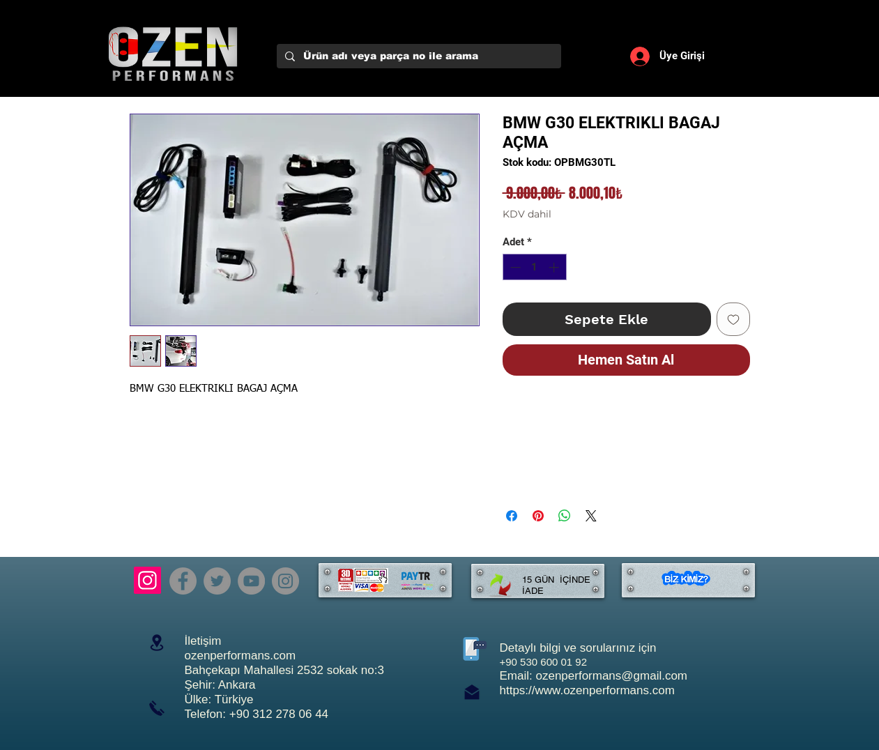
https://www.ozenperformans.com (587, 690)
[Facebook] (183, 581)
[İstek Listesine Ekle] (733, 319)
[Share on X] (591, 515)
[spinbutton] (534, 267)
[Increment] (555, 267)
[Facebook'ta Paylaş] (511, 515)
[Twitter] (217, 581)
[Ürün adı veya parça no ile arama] (417, 56)
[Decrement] (514, 267)
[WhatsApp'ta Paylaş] (564, 515)
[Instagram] (147, 580)
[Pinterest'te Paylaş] (538, 515)
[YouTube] (251, 581)
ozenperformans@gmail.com (611, 675)
